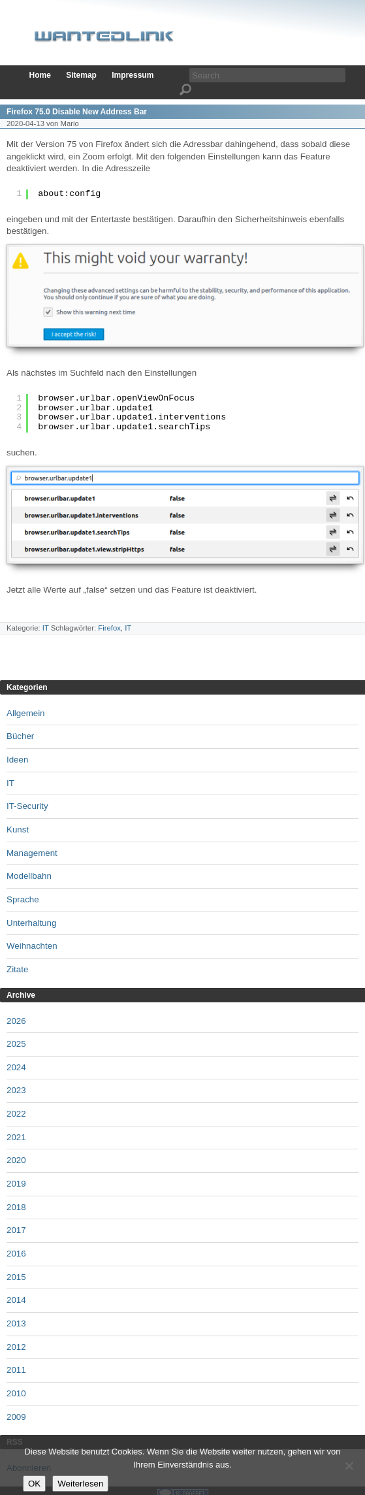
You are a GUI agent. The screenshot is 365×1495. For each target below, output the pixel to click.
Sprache (23, 899)
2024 (16, 1067)
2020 (16, 1160)
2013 (16, 1323)
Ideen (17, 759)
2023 (16, 1090)
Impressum (132, 75)
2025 (16, 1044)
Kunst (18, 829)
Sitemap (81, 75)
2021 (16, 1137)
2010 (16, 1393)
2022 (16, 1114)
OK (34, 1483)
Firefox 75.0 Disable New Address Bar (77, 111)
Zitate (17, 969)
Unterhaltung (31, 923)
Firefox (109, 628)
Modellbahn (29, 876)
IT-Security (27, 806)
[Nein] (348, 1465)
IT (45, 628)
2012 (16, 1347)
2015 (16, 1277)
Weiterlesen (80, 1483)
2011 (16, 1370)
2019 (16, 1184)
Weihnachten (32, 946)
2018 (16, 1207)
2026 (16, 1021)
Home (40, 75)
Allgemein (26, 713)
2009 (16, 1417)
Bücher (20, 736)
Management (32, 853)
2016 (16, 1253)
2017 (16, 1230)
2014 (16, 1300)
